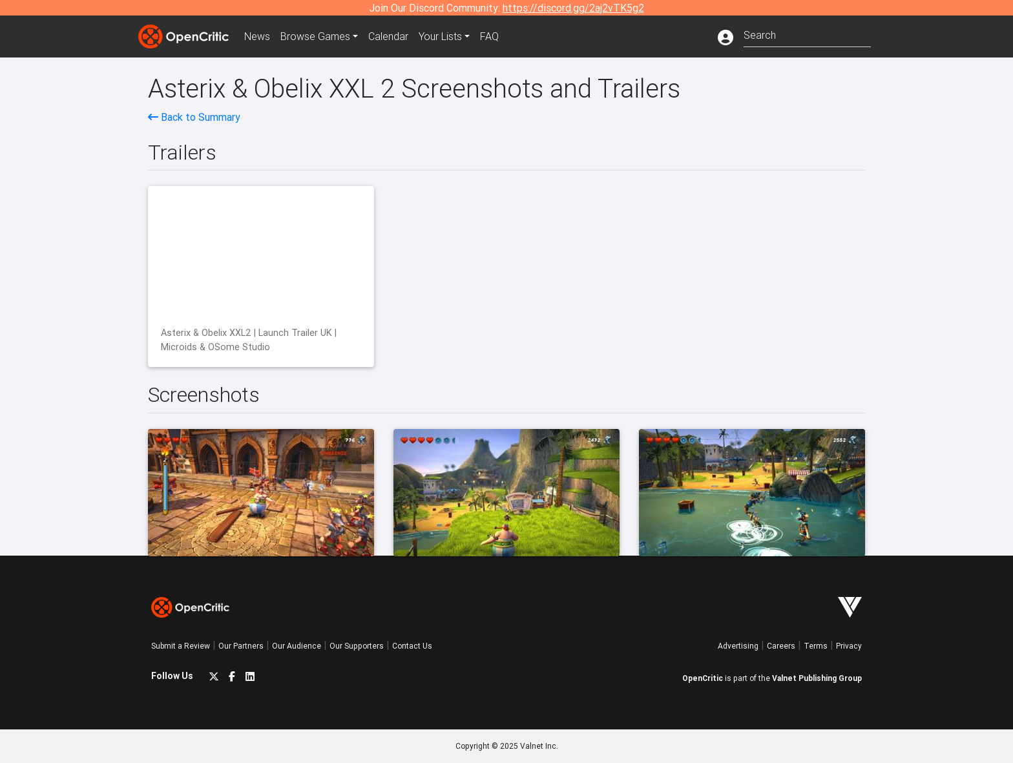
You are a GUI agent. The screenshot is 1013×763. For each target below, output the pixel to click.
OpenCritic (702, 678)
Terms (816, 646)
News (257, 36)
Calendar (388, 36)
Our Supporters (356, 646)
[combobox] (807, 34)
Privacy (849, 646)
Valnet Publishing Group (817, 678)
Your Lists (440, 36)
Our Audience (296, 646)
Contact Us (412, 646)
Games (315, 36)
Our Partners (241, 646)
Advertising (738, 646)
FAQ (489, 36)
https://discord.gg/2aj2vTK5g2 (573, 7)
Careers (781, 646)
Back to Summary (194, 116)
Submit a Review (180, 646)
